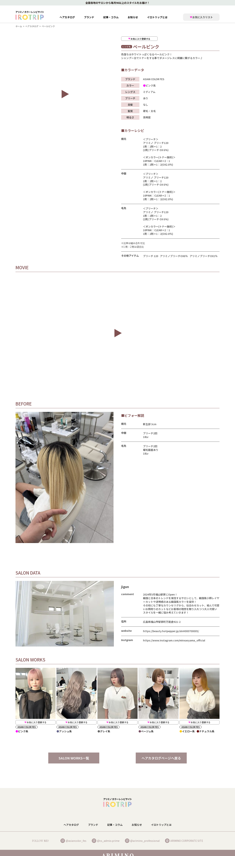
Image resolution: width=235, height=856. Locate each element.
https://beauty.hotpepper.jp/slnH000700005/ (171, 631)
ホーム (18, 26)
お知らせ (133, 17)
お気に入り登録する (35, 722)
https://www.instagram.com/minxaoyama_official (174, 640)
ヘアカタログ (67, 17)
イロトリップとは (157, 17)
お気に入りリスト (201, 17)
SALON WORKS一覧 (74, 758)
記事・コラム (111, 17)
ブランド (93, 826)
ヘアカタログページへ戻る (161, 758)
